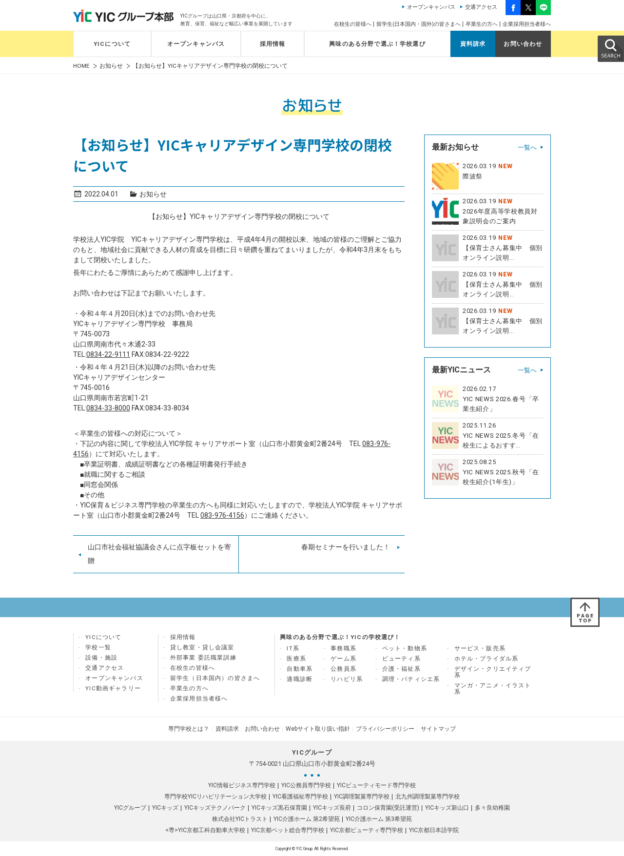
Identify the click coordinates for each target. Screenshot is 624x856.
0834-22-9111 (108, 354)
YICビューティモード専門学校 (376, 785)
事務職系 (343, 648)
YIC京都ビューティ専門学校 (366, 830)
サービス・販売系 (480, 648)
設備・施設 (101, 657)
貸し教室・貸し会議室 (202, 647)
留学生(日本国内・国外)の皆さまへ (418, 24)
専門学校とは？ (189, 728)
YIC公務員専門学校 (306, 785)
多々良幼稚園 (492, 807)
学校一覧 (98, 647)
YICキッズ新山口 (447, 807)
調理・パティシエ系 (411, 679)
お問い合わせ (523, 43)
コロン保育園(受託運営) (388, 807)
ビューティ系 (401, 658)
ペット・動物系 (404, 648)
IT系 (293, 648)
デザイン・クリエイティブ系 (492, 672)
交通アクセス (481, 7)
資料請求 (473, 43)
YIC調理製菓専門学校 (362, 796)
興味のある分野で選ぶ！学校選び (377, 43)
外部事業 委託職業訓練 (203, 657)
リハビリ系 (347, 679)
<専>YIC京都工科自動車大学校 (205, 830)
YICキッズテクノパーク (215, 807)
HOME (81, 66)
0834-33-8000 (108, 408)
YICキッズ (165, 807)
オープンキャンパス (431, 7)
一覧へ (527, 147)
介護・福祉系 (401, 668)
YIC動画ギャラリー (113, 688)
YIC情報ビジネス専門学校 (241, 785)
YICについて (112, 43)
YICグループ (130, 807)
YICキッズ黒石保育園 (279, 807)
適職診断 (299, 679)
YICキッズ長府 (332, 807)
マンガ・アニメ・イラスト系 (492, 688)
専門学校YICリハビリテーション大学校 (215, 796)
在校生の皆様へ (352, 24)
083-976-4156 (222, 515)
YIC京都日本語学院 (434, 830)
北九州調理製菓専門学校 (427, 796)
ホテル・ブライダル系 (486, 658)
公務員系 (343, 668)
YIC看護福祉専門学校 (300, 796)
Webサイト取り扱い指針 (318, 728)
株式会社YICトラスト (240, 819)
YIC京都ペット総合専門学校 (287, 830)
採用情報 (273, 43)
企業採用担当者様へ (527, 24)
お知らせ (111, 66)
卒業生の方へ (482, 24)
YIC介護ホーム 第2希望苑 (306, 819)
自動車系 (299, 668)
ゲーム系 (343, 658)
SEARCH (610, 48)
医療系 (296, 658)
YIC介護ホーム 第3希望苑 (379, 819)
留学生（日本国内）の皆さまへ (215, 678)
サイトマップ (437, 728)
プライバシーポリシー (385, 728)
